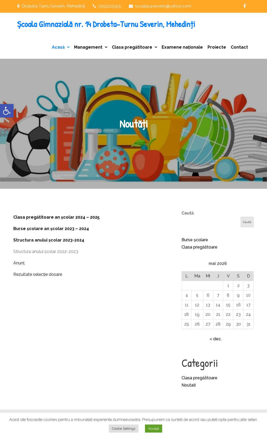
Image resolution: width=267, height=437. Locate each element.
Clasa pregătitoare (132, 47)
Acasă (58, 47)
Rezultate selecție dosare (37, 274)
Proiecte (217, 47)
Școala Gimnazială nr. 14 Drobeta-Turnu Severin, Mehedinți (106, 24)
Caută (187, 213)
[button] (7, 111)
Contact (239, 47)
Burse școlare (194, 239)
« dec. (216, 338)
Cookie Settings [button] (123, 429)
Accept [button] (153, 429)
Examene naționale (182, 47)
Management (88, 47)
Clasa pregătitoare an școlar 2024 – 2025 (56, 217)
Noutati (188, 385)
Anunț (19, 262)
